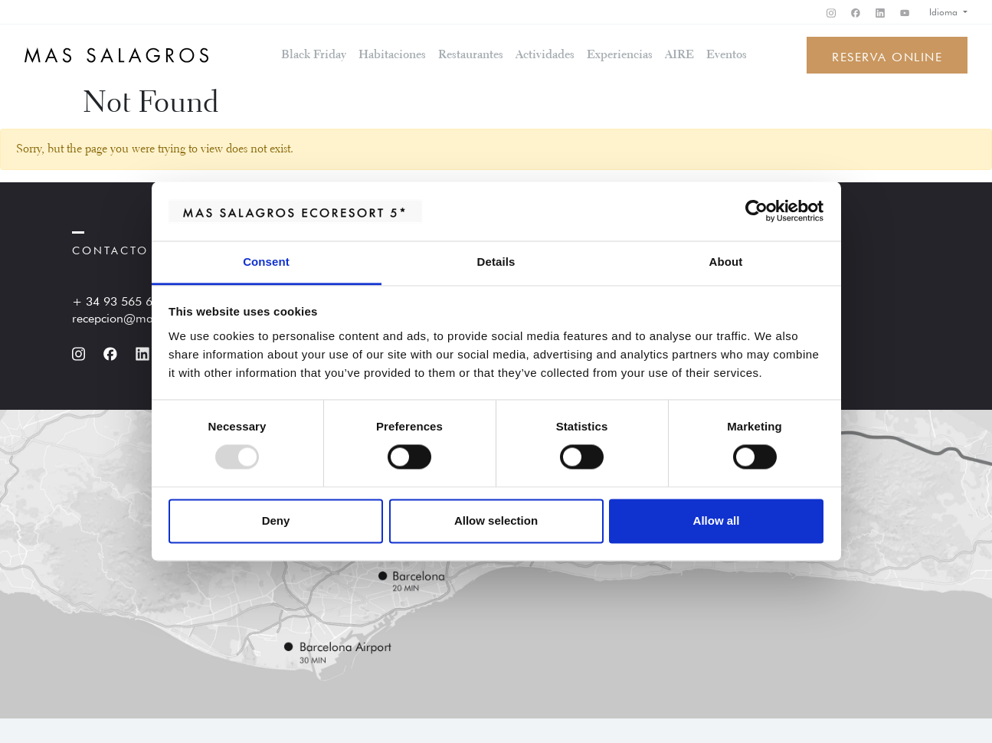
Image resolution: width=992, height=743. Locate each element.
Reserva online (887, 55)
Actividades (545, 55)
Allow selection (496, 520)
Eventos (726, 55)
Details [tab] (496, 261)
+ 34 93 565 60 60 (124, 299)
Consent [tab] (266, 261)
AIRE (679, 55)
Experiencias (620, 55)
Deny (276, 520)
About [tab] (726, 261)
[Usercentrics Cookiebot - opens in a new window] (756, 211)
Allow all (716, 520)
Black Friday (313, 55)
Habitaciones (392, 55)
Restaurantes (470, 55)
